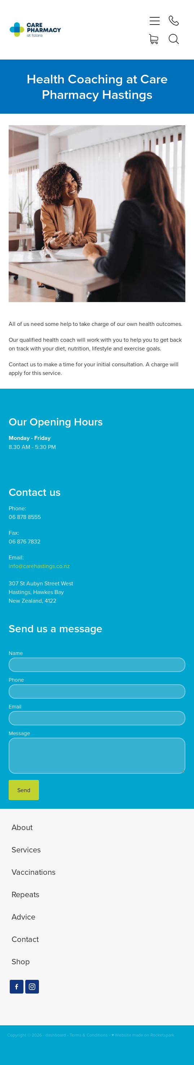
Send (23, 790)
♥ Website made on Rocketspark (142, 1035)
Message (19, 733)
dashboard (55, 1035)
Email (15, 706)
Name (16, 653)
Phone (16, 679)
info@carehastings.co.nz (39, 566)
